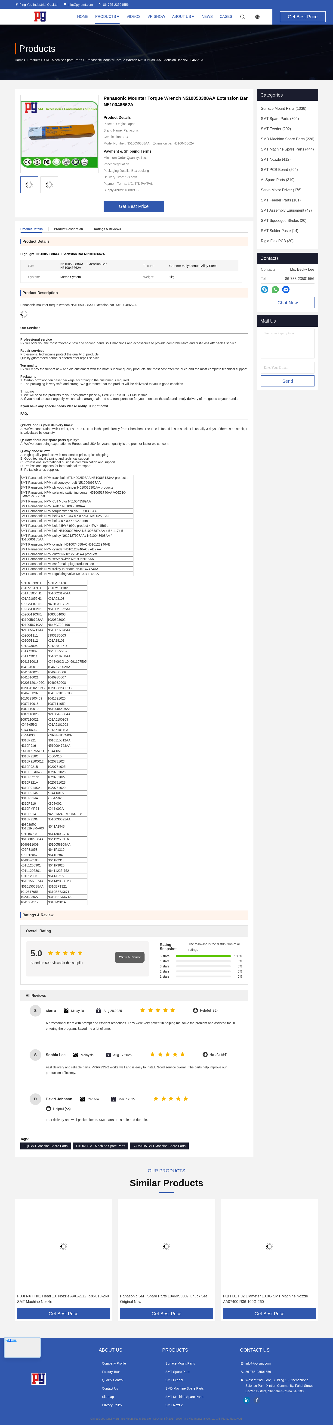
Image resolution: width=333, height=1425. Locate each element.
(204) (279, 170)
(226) (287, 139)
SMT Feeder (174, 1380)
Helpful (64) (218, 1055)
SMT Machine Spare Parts (63, 60)
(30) (277, 241)
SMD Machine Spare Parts (184, 1388)
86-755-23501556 (114, 4)
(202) (276, 129)
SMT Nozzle (174, 1405)
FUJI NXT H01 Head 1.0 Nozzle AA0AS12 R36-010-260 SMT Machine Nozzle (63, 1299)
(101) (281, 200)
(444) (287, 149)
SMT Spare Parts (177, 1372)
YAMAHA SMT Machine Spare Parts (159, 1146)
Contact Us (110, 1388)
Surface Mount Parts (180, 1363)
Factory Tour (111, 1372)
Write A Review (130, 957)
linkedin (246, 1400)
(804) (280, 119)
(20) (283, 221)
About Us (183, 17)
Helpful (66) (62, 1109)
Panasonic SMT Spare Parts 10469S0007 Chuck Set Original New (163, 1299)
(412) (276, 159)
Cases (226, 17)
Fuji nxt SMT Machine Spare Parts (100, 1146)
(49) (286, 210)
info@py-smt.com (78, 4)
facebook (256, 1400)
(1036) (283, 108)
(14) (279, 231)
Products (107, 17)
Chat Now (288, 302)
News (207, 17)
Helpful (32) (209, 1011)
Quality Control (112, 1380)
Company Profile (114, 1363)
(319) (278, 180)
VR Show (156, 17)
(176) (281, 190)
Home (82, 17)
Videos (134, 17)
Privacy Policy (112, 1405)
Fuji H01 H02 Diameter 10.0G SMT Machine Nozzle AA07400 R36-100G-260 (265, 1299)
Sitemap (108, 1397)
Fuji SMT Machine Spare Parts (46, 1146)
